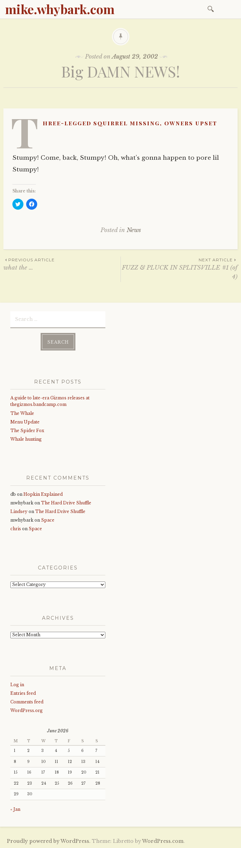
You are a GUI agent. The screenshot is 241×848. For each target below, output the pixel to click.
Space (47, 519)
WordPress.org (26, 710)
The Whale (22, 412)
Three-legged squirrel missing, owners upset (130, 123)
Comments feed (26, 701)
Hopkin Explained (43, 493)
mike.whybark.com (60, 9)
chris (15, 528)
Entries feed (23, 692)
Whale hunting (26, 438)
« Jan (15, 809)
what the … (61, 264)
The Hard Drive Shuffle (66, 502)
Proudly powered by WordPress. (49, 841)
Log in (17, 684)
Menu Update (25, 421)
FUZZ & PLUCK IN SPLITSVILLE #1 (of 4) (179, 269)
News (134, 230)
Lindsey (19, 511)
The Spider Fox (27, 430)
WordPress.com (163, 841)
